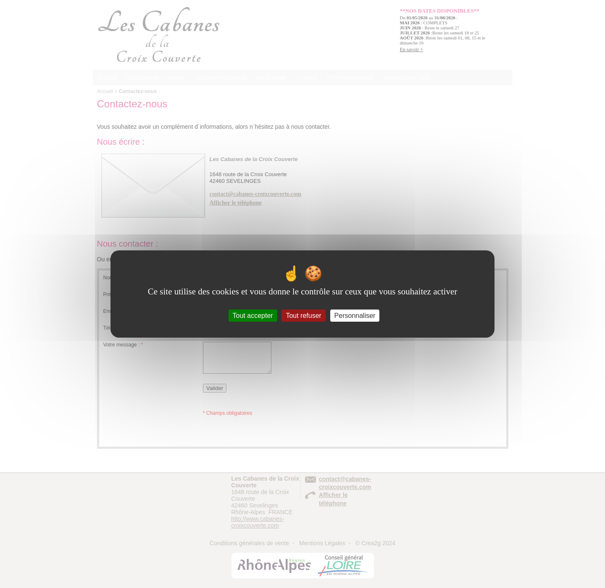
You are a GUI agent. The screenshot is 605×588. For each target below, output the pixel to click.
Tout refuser (303, 315)
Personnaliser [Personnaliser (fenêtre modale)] (355, 315)
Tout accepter (253, 315)
